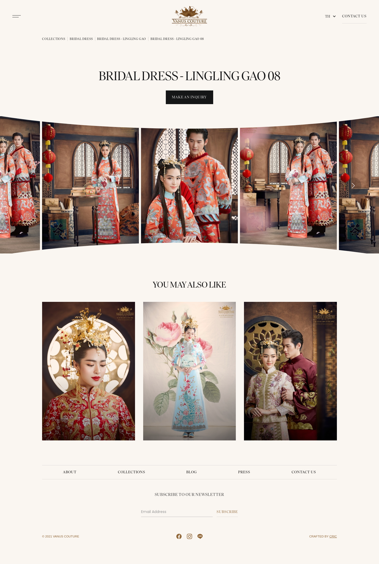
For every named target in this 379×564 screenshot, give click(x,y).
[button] (331, 16)
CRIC (333, 536)
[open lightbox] (90, 184)
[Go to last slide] (26, 185)
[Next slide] (353, 185)
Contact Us (354, 16)
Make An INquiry (189, 97)
